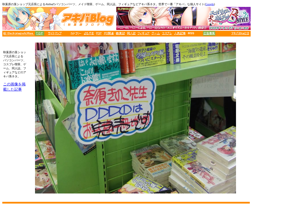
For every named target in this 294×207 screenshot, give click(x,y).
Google (210, 4)
